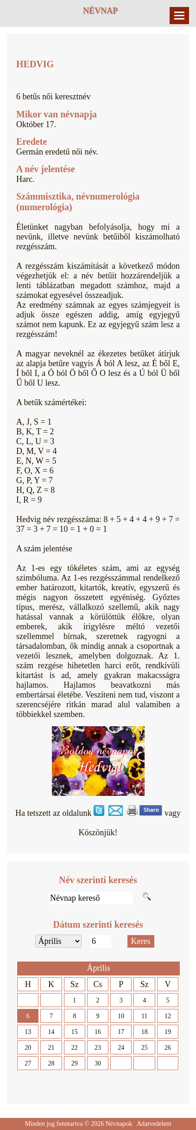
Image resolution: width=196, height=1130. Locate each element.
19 (167, 1031)
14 (51, 1031)
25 (144, 1047)
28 (51, 1063)
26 (167, 1047)
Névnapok (119, 1123)
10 (121, 1016)
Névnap (100, 10)
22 (74, 1047)
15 (74, 1031)
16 (98, 1031)
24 (121, 1047)
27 (28, 1063)
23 (98, 1047)
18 (144, 1031)
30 (98, 1063)
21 (51, 1047)
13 (28, 1031)
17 (121, 1031)
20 (28, 1047)
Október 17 (35, 124)
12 (167, 1016)
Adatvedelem (154, 1123)
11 (144, 1016)
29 (74, 1063)
